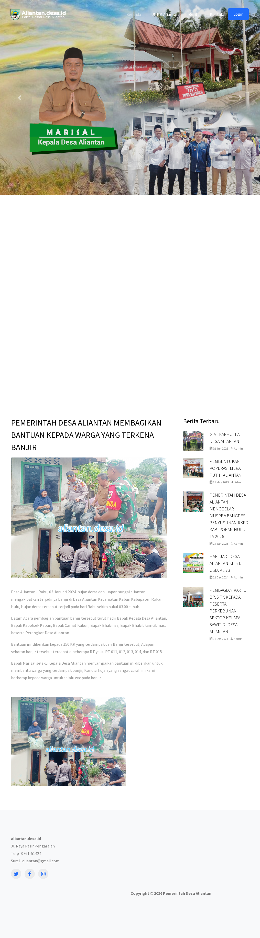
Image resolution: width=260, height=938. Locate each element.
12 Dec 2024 (219, 577)
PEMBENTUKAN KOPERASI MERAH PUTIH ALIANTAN (227, 468)
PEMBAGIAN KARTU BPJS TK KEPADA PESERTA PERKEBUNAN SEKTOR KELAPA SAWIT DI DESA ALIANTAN (228, 610)
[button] (19, 97)
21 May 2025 (219, 482)
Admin (236, 448)
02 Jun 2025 (219, 448)
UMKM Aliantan (164, 14)
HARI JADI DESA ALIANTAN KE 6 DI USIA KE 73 (226, 563)
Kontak (216, 14)
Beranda (133, 14)
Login (238, 14)
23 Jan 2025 (219, 543)
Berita (194, 14)
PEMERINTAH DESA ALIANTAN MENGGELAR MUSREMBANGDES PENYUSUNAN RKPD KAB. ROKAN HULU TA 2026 (229, 515)
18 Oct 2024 (219, 639)
